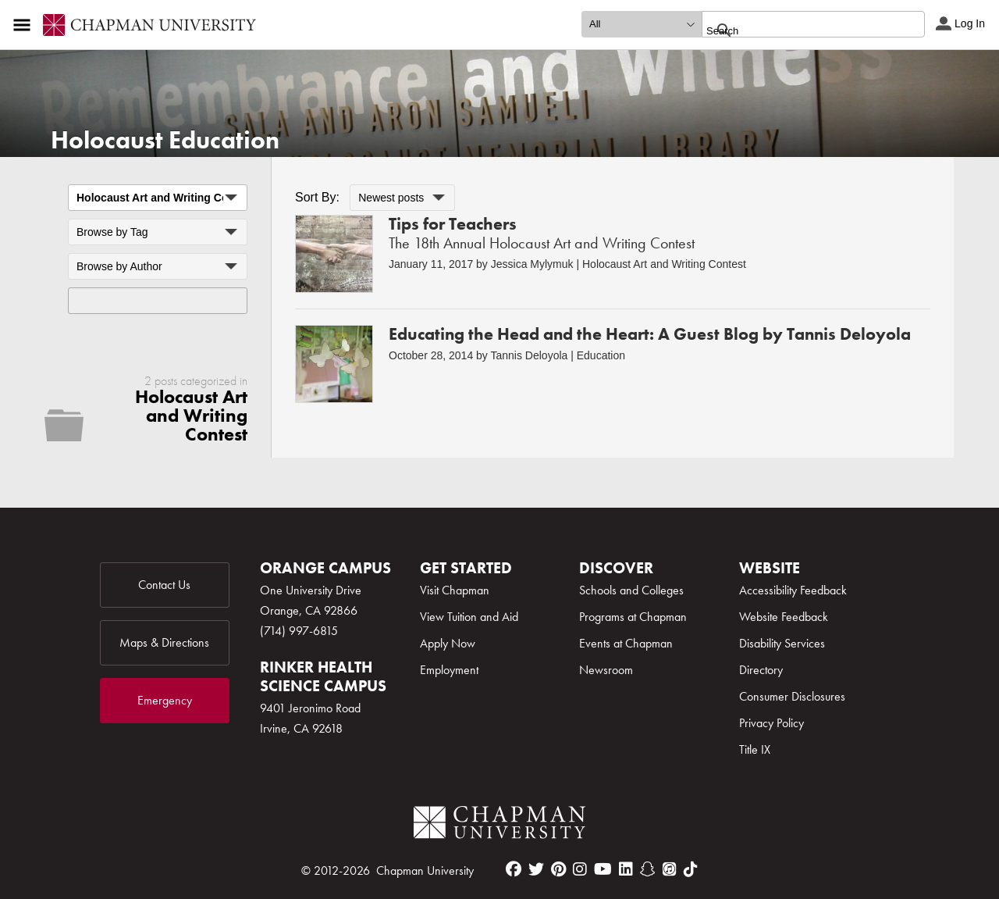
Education (601, 355)
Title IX (754, 749)
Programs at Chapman (633, 616)
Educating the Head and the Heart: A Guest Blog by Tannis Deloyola (650, 334)
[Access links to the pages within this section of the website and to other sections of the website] (25, 25)
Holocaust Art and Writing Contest (664, 264)
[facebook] (513, 869)
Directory (761, 670)
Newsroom (606, 670)
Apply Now (447, 643)
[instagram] (580, 869)
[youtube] (603, 869)
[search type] (641, 24)
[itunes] (670, 869)
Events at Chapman (626, 643)
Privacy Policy (771, 723)
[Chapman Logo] (499, 825)
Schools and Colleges (631, 590)
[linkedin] (626, 869)
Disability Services (782, 643)
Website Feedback (783, 616)
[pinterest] (558, 869)
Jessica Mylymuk (532, 264)
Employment (449, 670)
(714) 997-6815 (299, 631)
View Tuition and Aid (469, 616)
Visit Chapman (454, 590)
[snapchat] (648, 869)
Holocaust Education (165, 140)
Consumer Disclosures (792, 696)
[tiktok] (691, 869)
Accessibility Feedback (793, 590)
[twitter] (536, 869)
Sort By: (317, 197)
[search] (796, 30)
